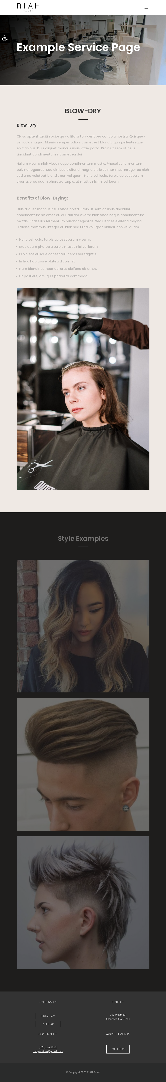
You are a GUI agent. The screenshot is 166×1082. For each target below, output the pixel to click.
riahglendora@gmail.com (48, 1051)
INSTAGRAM (48, 1015)
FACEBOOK (48, 1023)
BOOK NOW (118, 1049)
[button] (5, 38)
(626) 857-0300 (48, 1047)
